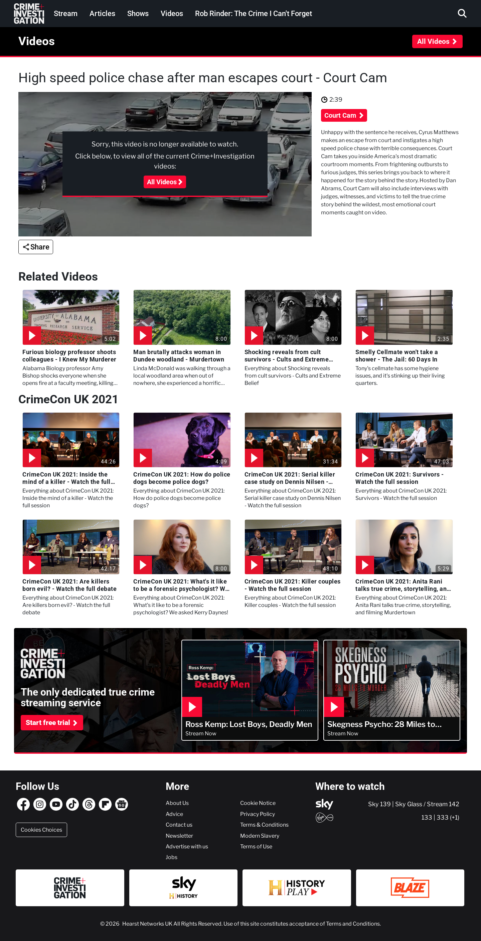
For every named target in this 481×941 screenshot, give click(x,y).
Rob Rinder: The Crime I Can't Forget (253, 13)
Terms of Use (256, 846)
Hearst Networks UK (147, 923)
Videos (172, 13)
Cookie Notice (258, 803)
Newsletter (179, 835)
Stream (65, 13)
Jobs (171, 857)
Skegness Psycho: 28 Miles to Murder (381, 724)
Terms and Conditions (353, 923)
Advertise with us (187, 846)
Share (39, 247)
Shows (138, 13)
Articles (102, 13)
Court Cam (341, 115)
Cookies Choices (41, 829)
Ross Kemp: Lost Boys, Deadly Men (248, 724)
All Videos (433, 41)
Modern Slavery (259, 835)
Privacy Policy (257, 814)
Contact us (179, 824)
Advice (174, 814)
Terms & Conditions (264, 824)
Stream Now (200, 733)
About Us (177, 803)
